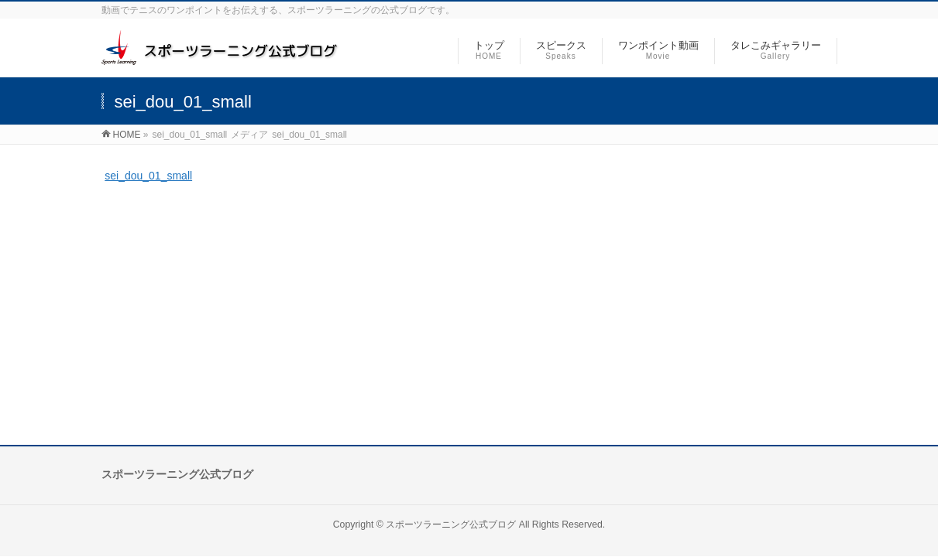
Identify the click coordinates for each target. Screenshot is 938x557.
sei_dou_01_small (148, 175)
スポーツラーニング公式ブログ (451, 524)
